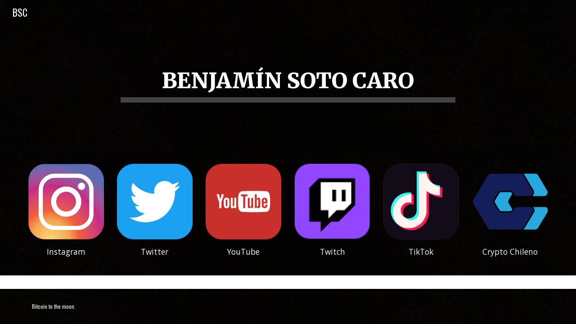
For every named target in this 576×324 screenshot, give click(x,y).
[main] (288, 77)
